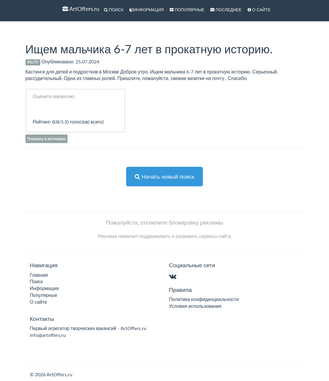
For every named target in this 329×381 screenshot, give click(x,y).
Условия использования (195, 306)
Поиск (113, 9)
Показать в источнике (47, 139)
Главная (39, 275)
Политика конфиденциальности (204, 299)
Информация (146, 9)
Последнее (225, 9)
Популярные (187, 9)
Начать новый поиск (164, 176)
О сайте (259, 9)
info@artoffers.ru (48, 335)
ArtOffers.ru (80, 8)
